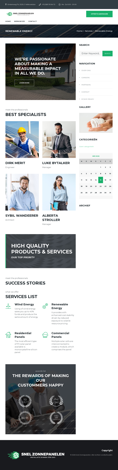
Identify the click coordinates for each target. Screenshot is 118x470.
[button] (24, 83)
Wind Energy (24, 304)
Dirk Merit (15, 163)
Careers (85, 78)
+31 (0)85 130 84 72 (48, 4)
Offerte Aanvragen (99, 14)
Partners (86, 85)
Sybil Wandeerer (21, 215)
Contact (85, 92)
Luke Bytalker (56, 163)
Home (80, 31)
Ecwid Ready (87, 99)
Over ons (86, 70)
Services (89, 31)
